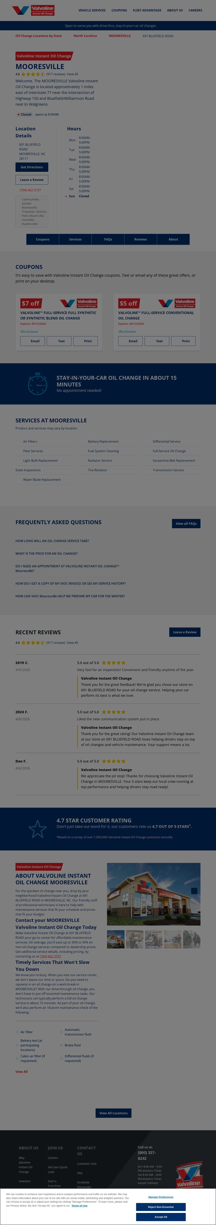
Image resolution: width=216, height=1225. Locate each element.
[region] (108, 1206)
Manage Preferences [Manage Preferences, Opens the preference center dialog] (161, 1197)
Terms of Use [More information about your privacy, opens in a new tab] (79, 1205)
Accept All (161, 1216)
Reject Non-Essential (161, 1207)
